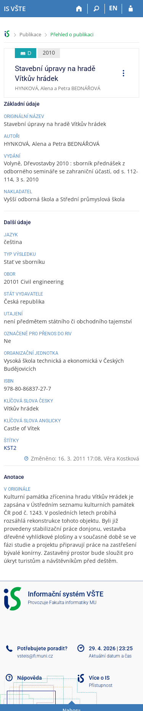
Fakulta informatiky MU (72, 602)
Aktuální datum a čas (110, 656)
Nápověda (29, 678)
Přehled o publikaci (71, 34)
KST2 (10, 447)
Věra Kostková (121, 458)
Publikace (30, 34)
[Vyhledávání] (96, 9)
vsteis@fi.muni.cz (35, 656)
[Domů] (79, 9)
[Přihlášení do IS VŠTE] (130, 9)
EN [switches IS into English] (113, 8)
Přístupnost (100, 685)
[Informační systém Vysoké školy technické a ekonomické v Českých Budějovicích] (15, 9)
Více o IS (99, 678)
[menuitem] (121, 74)
